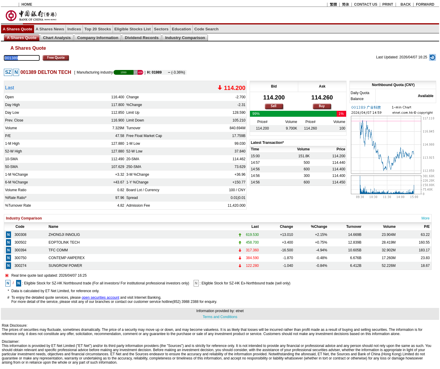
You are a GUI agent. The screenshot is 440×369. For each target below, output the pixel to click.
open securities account (100, 297)
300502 (21, 242)
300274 (21, 266)
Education (181, 29)
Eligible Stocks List (132, 29)
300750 (21, 258)
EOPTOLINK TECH (64, 242)
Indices (74, 29)
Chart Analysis (57, 37)
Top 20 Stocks (97, 29)
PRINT (388, 4)
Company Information (97, 37)
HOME (26, 4)
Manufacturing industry (95, 72)
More (426, 218)
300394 (21, 250)
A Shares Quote (17, 29)
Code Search (206, 29)
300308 (21, 235)
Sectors (161, 29)
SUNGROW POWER (65, 266)
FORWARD (425, 4)
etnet (240, 311)
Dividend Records (141, 37)
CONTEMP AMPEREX (67, 258)
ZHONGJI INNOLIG (64, 235)
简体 (345, 4)
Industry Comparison (185, 37)
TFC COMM (58, 250)
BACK (406, 4)
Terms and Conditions (220, 317)
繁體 (333, 4)
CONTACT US (365, 4)
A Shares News (50, 29)
